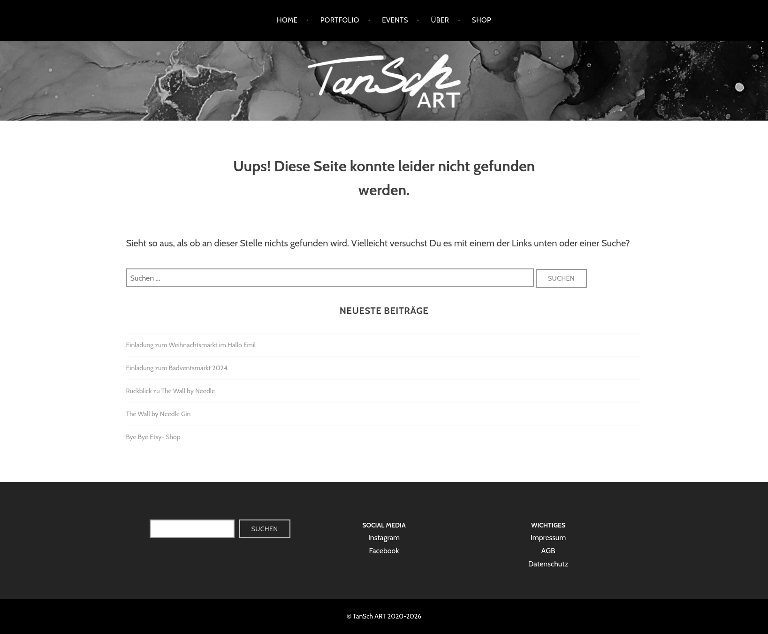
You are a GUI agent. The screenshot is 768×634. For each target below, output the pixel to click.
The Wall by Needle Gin (158, 414)
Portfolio (339, 20)
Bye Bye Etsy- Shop (153, 437)
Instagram (384, 537)
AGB (548, 550)
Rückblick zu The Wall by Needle (170, 391)
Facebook (384, 550)
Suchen (264, 529)
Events (395, 20)
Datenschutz (548, 563)
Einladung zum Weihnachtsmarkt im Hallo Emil (191, 345)
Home (287, 20)
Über (440, 20)
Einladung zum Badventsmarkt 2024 (177, 368)
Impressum (548, 537)
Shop (481, 20)
